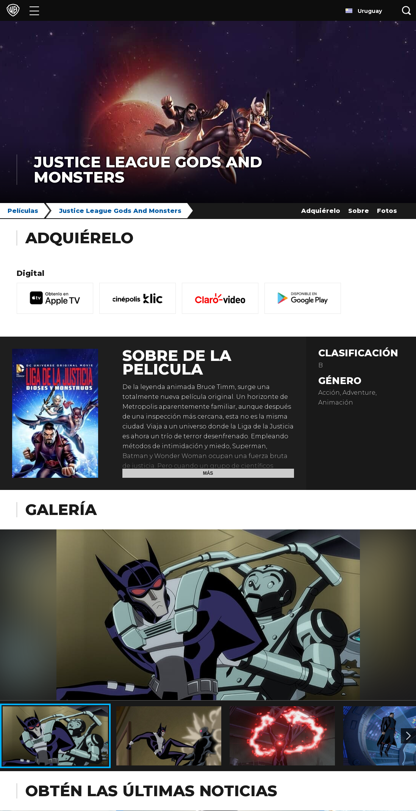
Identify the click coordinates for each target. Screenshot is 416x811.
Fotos (387, 210)
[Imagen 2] (408, 735)
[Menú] (34, 10)
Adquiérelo (320, 210)
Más (208, 473)
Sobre (358, 210)
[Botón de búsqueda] (406, 10)
